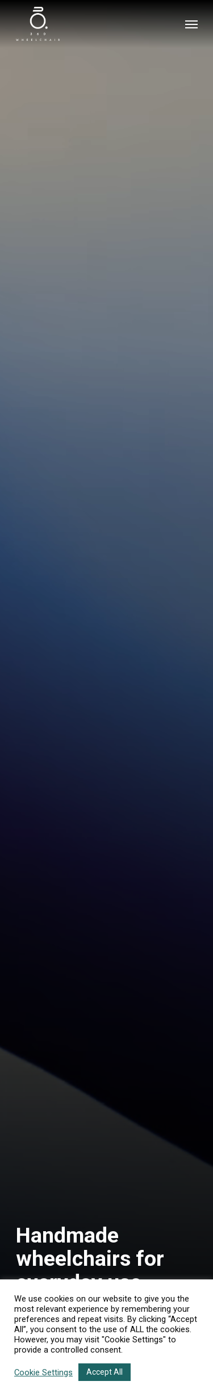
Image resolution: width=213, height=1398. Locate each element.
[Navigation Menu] (191, 24)
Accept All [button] (104, 1371)
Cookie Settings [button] (43, 1372)
